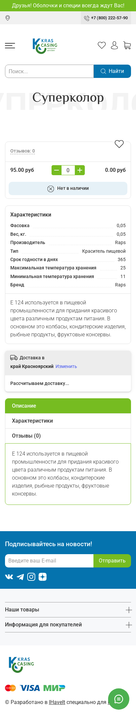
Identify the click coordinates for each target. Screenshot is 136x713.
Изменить (66, 366)
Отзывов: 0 (22, 151)
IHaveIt (57, 702)
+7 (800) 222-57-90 (109, 17)
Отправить (112, 560)
